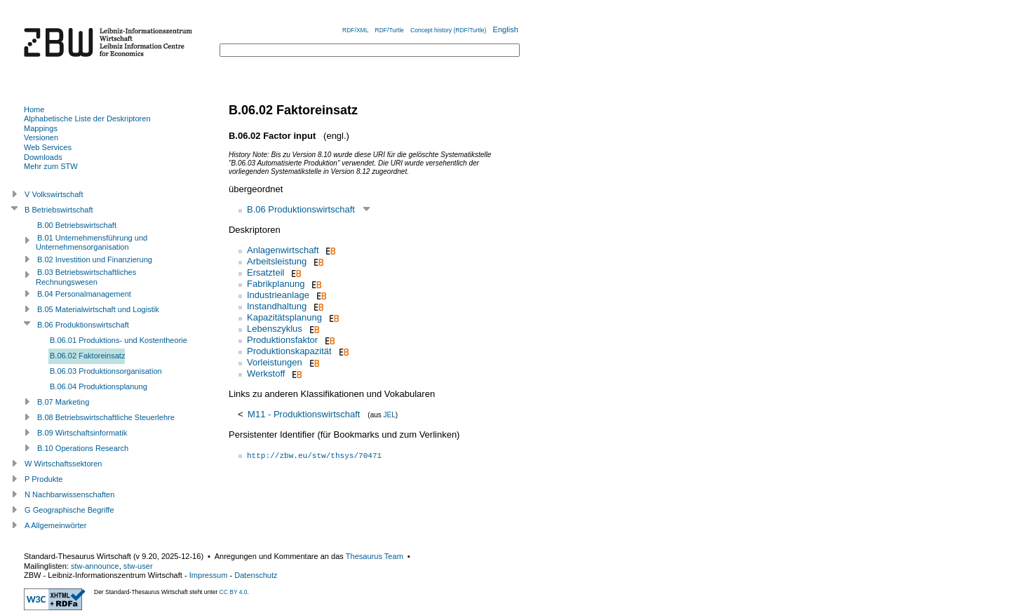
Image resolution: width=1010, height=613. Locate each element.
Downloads (43, 157)
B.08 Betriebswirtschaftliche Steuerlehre (106, 417)
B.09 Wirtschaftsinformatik (82, 433)
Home (34, 109)
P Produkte (43, 479)
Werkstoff (266, 373)
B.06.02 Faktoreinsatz (87, 355)
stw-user (138, 566)
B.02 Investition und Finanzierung (94, 259)
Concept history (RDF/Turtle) (448, 30)
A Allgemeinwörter (55, 525)
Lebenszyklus (274, 328)
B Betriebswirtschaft (59, 210)
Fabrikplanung (275, 283)
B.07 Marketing (63, 402)
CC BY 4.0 (234, 591)
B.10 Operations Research (82, 448)
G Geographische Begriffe (69, 510)
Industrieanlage (278, 295)
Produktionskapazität (289, 351)
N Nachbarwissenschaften (69, 494)
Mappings (41, 128)
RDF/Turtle (389, 30)
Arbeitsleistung (277, 261)
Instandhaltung (277, 306)
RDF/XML (355, 30)
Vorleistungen (274, 362)
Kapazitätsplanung (284, 317)
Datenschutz (255, 575)
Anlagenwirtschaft (283, 250)
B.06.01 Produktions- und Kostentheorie (118, 340)
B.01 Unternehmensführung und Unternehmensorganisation (91, 243)
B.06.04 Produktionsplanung (98, 386)
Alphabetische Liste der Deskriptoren (87, 118)
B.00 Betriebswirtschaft (76, 225)
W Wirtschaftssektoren (63, 463)
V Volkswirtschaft (54, 194)
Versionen (41, 137)
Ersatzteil (265, 272)
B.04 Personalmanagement (84, 294)
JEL (390, 415)
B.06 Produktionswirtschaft (301, 209)
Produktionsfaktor (282, 340)
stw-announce (95, 566)
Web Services (48, 147)
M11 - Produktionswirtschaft (304, 414)
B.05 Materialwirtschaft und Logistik (98, 309)
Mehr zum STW (51, 166)
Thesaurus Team (374, 556)
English (505, 29)
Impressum (208, 575)
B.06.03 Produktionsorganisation (106, 371)
